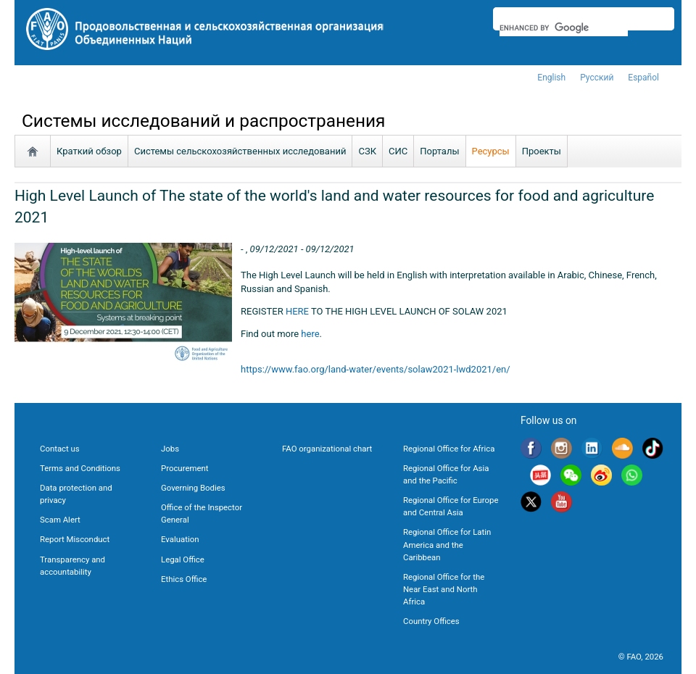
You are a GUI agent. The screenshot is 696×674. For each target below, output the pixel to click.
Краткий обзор (89, 151)
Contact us (60, 449)
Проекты (541, 151)
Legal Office (182, 559)
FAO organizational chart (327, 449)
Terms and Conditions (80, 468)
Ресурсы (491, 151)
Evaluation (180, 539)
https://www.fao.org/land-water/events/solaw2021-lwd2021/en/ (375, 369)
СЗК (367, 151)
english (551, 77)
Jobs (170, 449)
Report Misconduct (74, 539)
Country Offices (431, 621)
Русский (596, 77)
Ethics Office (184, 579)
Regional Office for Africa (448, 449)
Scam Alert (60, 520)
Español (643, 77)
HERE (297, 311)
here (310, 333)
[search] (564, 27)
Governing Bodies (193, 488)
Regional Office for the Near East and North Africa (443, 589)
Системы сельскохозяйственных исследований (240, 151)
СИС (398, 151)
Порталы (439, 151)
